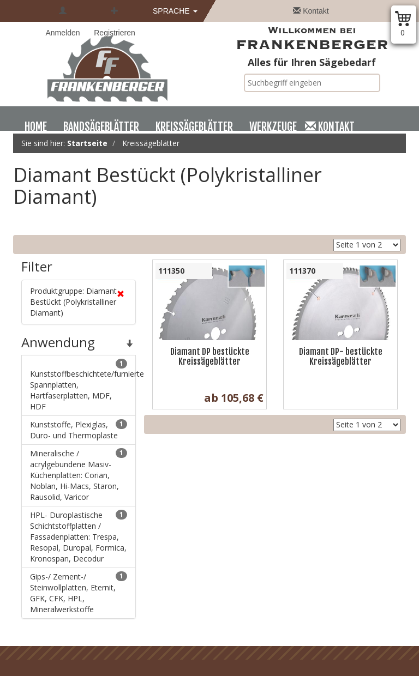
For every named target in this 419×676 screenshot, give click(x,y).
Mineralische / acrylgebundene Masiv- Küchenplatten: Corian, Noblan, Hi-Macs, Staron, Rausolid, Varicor (78, 475)
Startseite (87, 143)
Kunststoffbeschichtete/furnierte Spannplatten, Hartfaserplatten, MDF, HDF (83, 385)
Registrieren (114, 22)
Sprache (175, 11)
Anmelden (62, 22)
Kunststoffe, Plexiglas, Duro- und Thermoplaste (78, 429)
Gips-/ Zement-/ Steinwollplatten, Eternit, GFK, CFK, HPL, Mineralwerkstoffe (78, 592)
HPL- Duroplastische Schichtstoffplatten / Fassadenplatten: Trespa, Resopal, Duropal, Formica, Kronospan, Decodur (78, 537)
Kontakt (310, 11)
